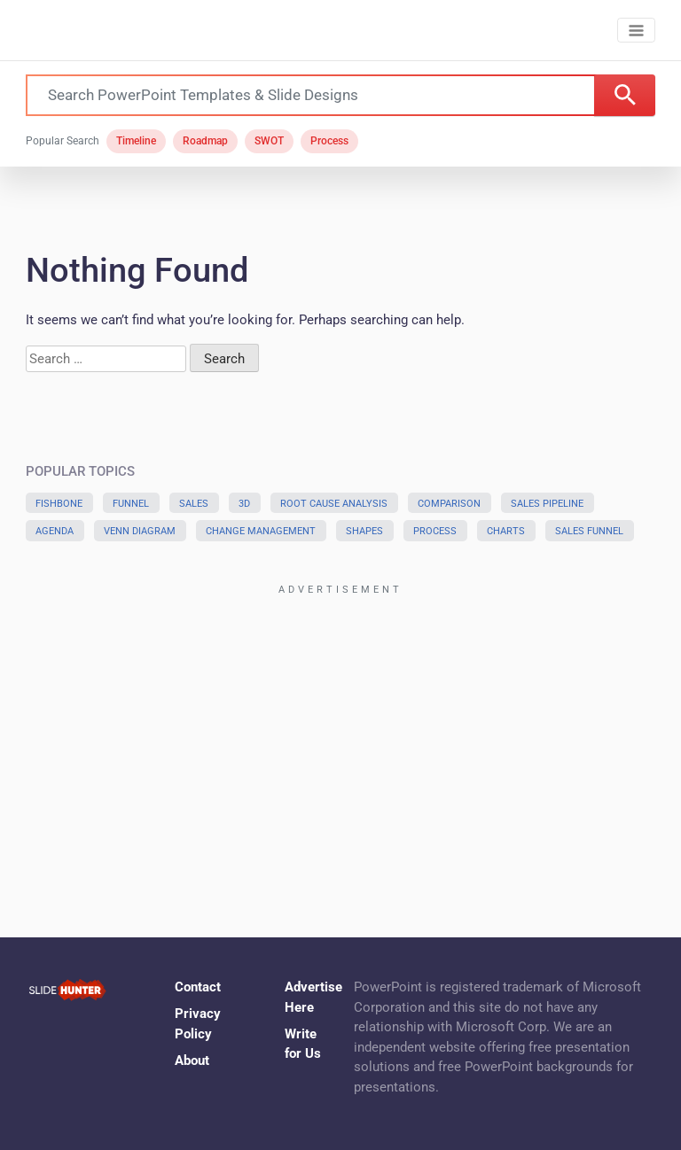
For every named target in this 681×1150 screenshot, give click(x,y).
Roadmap (205, 141)
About (192, 1060)
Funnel (131, 503)
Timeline (136, 141)
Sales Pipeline (547, 503)
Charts (506, 531)
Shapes (364, 531)
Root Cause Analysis (333, 503)
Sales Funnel (589, 531)
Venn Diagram (140, 531)
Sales (193, 503)
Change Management (261, 531)
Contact (198, 987)
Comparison (449, 503)
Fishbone (58, 503)
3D (244, 503)
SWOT (269, 141)
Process (329, 141)
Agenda (54, 531)
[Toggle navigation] (636, 30)
